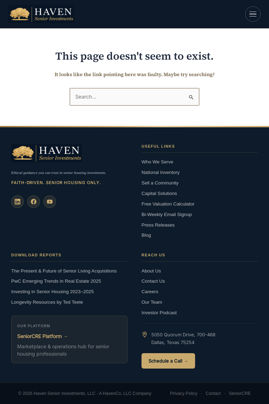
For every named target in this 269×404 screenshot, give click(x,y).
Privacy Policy (184, 393)
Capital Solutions (159, 193)
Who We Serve (157, 161)
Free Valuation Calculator (168, 204)
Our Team (152, 302)
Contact (213, 393)
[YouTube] (49, 201)
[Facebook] (33, 201)
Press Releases (158, 225)
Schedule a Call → (168, 361)
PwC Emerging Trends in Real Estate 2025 (56, 281)
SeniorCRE (240, 393)
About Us (151, 271)
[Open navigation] (253, 14)
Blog (146, 235)
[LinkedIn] (17, 201)
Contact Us (153, 281)
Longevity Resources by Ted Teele (47, 302)
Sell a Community (160, 183)
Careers (150, 291)
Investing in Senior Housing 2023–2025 (52, 291)
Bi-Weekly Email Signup (167, 214)
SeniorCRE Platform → (42, 336)
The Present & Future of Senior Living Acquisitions (64, 271)
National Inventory (161, 172)
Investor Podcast (159, 312)
